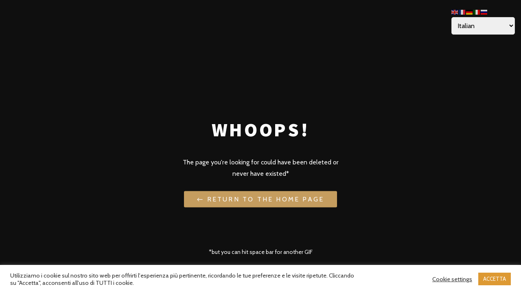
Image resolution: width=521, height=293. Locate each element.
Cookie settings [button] (452, 279)
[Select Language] (483, 26)
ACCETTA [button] (494, 279)
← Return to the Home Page (260, 199)
